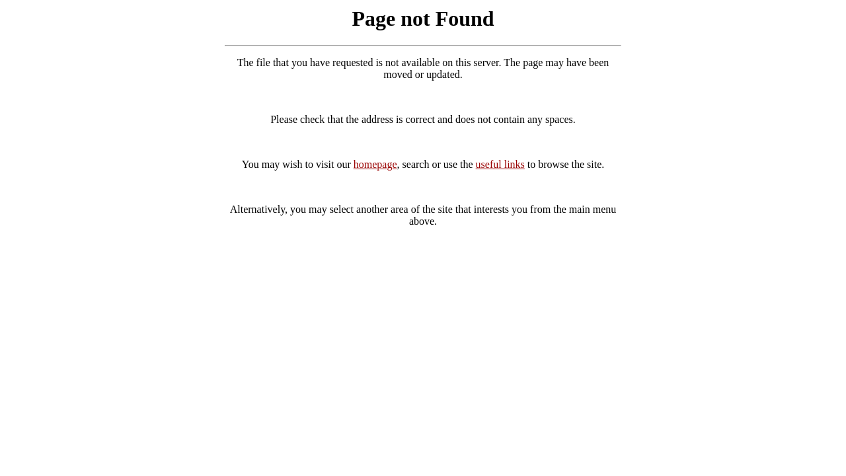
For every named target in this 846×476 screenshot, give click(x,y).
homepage (375, 164)
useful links (500, 164)
